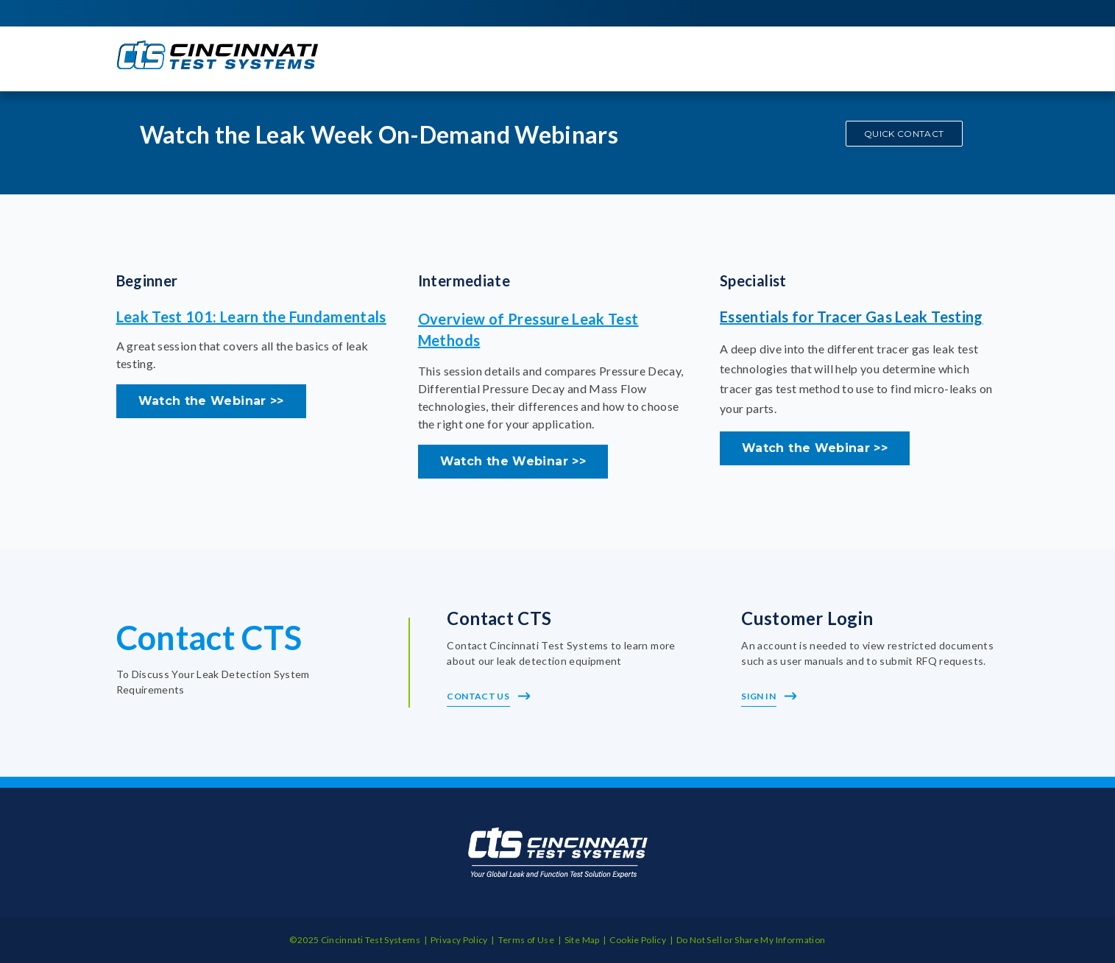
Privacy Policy (459, 939)
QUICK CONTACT (904, 133)
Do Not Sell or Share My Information (751, 939)
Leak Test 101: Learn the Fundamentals (251, 316)
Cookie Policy (637, 939)
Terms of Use (526, 939)
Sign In (769, 696)
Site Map (582, 939)
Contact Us (489, 696)
